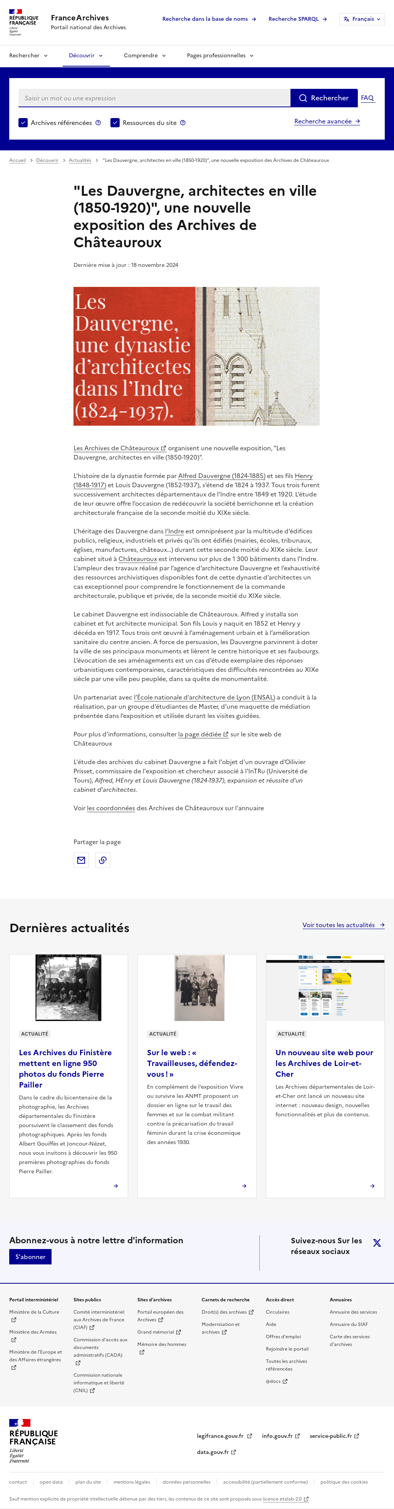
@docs (273, 1381)
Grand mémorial (155, 1332)
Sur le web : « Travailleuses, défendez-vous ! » (192, 1063)
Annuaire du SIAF (349, 1324)
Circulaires (277, 1312)
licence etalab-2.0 (282, 1499)
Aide (271, 1324)
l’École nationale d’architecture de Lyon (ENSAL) (204, 697)
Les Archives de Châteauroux (116, 448)
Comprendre (141, 56)
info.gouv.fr (277, 1436)
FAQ (367, 97)
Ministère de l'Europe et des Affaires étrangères (35, 1356)
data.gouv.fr (213, 1452)
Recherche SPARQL (294, 19)
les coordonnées (111, 808)
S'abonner (30, 1256)
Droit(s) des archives (224, 1312)
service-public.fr (331, 1436)
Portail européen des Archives (160, 1316)
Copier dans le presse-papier (102, 860)
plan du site (88, 1482)
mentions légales (132, 1482)
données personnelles (186, 1482)
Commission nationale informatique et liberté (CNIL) (98, 1383)
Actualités (80, 160)
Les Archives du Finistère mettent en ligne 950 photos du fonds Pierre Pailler (65, 1069)
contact (18, 1482)
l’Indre (174, 531)
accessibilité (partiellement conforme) (265, 1482)
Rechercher (24, 56)
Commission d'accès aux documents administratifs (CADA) (100, 1347)
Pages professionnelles (216, 56)
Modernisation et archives (221, 1328)
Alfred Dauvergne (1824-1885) (221, 475)
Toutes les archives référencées (286, 1365)
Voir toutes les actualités (339, 924)
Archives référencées (61, 122)
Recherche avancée (323, 121)
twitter (377, 1243)
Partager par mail (81, 860)
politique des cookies (344, 1482)
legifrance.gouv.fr (221, 1436)
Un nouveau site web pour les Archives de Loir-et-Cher (324, 1063)
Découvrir (82, 56)
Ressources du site (150, 122)
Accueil (17, 160)
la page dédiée (199, 734)
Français (363, 19)
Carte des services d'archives (350, 1340)
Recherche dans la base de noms (205, 19)
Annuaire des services (353, 1312)
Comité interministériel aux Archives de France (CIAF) (98, 1320)
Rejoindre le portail (287, 1349)
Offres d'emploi (283, 1336)
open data (51, 1482)
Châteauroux (138, 558)
